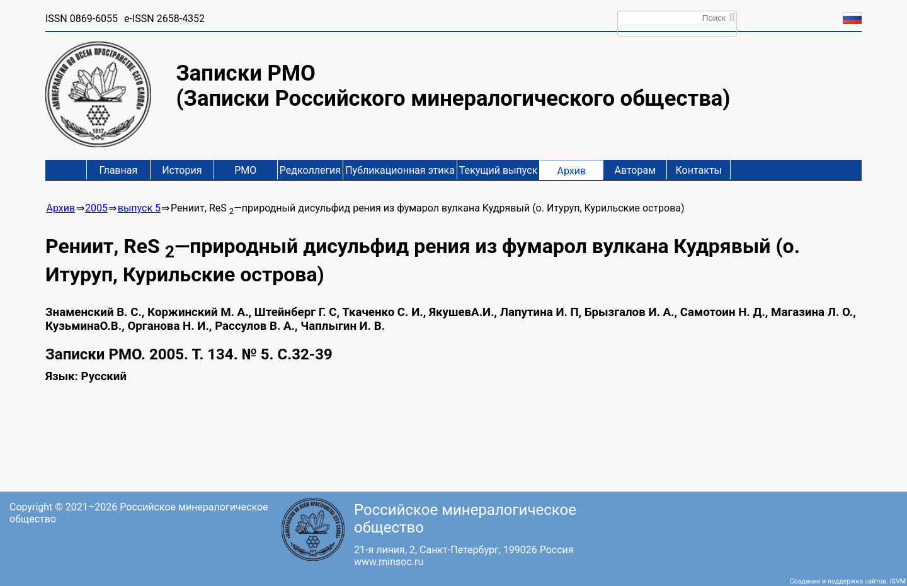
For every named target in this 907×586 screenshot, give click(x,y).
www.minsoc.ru (388, 562)
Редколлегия (310, 170)
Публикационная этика (400, 170)
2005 (96, 208)
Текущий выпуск (498, 170)
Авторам (635, 170)
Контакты (699, 170)
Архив (571, 171)
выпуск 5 (139, 208)
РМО (245, 170)
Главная (118, 170)
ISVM (898, 581)
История (182, 170)
